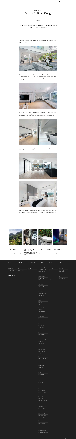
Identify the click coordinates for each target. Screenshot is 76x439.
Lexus (60, 276)
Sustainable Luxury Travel (41, 332)
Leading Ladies (41, 365)
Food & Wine (51, 268)
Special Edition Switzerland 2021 (62, 271)
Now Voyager (40, 282)
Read (19, 272)
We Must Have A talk (42, 289)
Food (39, 320)
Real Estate (30, 266)
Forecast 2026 (40, 425)
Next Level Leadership (42, 390)
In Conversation (41, 325)
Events (50, 279)
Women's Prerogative (42, 293)
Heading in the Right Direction (42, 394)
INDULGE (46, 1)
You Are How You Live (42, 269)
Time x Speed (40, 284)
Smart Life (40, 305)
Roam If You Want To (42, 298)
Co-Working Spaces (41, 316)
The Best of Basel (41, 295)
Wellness (50, 275)
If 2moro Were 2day (41, 271)
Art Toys (39, 318)
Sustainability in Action (42, 400)
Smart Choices (41, 370)
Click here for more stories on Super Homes (28, 217)
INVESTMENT (31, 1)
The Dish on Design (41, 343)
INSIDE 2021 (40, 336)
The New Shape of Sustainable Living (41, 421)
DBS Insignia (61, 268)
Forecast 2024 (40, 382)
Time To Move (40, 314)
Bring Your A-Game (41, 334)
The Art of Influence (42, 428)
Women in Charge (41, 396)
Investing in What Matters (43, 432)
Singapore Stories (41, 353)
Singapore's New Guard (42, 406)
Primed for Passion (41, 378)
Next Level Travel (41, 413)
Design (50, 273)
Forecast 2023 (40, 360)
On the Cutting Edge (42, 267)
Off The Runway (41, 274)
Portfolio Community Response (42, 329)
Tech (49, 277)
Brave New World (41, 349)
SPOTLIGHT (54, 1)
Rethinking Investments (42, 415)
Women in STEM (41, 327)
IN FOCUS (39, 1)
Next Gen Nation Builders (43, 418)
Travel (50, 272)
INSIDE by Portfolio (62, 278)
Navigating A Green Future (41, 345)
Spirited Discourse (41, 276)
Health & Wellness (41, 351)
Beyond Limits (40, 426)
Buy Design (40, 302)
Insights (29, 268)
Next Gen (40, 372)
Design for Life (41, 288)
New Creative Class (41, 384)
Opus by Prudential (62, 266)
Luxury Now (40, 291)
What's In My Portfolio (22, 270)
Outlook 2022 (40, 341)
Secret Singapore (62, 274)
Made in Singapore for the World (42, 377)
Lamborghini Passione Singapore (63, 280)
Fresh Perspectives (41, 321)
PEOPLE (24, 1)
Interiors (50, 270)
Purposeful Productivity (42, 361)
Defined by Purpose (42, 392)
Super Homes (40, 304)
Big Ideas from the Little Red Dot (42, 279)
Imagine (39, 300)
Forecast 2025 (40, 388)
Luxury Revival (41, 337)
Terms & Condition (11, 270)
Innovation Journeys (42, 354)
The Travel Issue (41, 367)
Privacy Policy (10, 268)
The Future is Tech (41, 286)
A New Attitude (41, 363)
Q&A (19, 268)
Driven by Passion (41, 356)
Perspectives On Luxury (42, 307)
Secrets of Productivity (42, 347)
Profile (19, 266)
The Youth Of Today (42, 311)
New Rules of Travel (42, 339)
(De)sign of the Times (42, 358)
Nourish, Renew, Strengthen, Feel (41, 386)
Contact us (10, 266)
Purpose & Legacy (41, 417)
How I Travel (40, 398)
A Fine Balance (41, 380)
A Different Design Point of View (42, 404)
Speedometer (51, 266)
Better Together (41, 411)
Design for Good (41, 374)
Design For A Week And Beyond (42, 265)
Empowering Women (42, 430)
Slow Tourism (40, 309)
